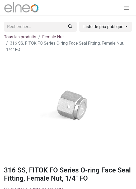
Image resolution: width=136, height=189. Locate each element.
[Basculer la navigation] (126, 7)
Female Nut (53, 36)
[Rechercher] (70, 27)
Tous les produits (20, 36)
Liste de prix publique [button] (103, 26)
